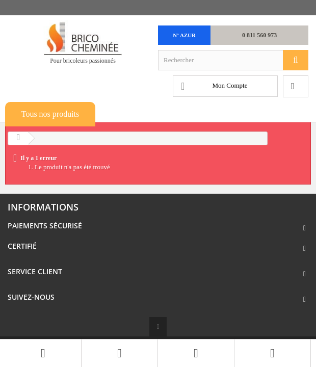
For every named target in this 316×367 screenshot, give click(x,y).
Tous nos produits (50, 114)
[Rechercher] (295, 60)
